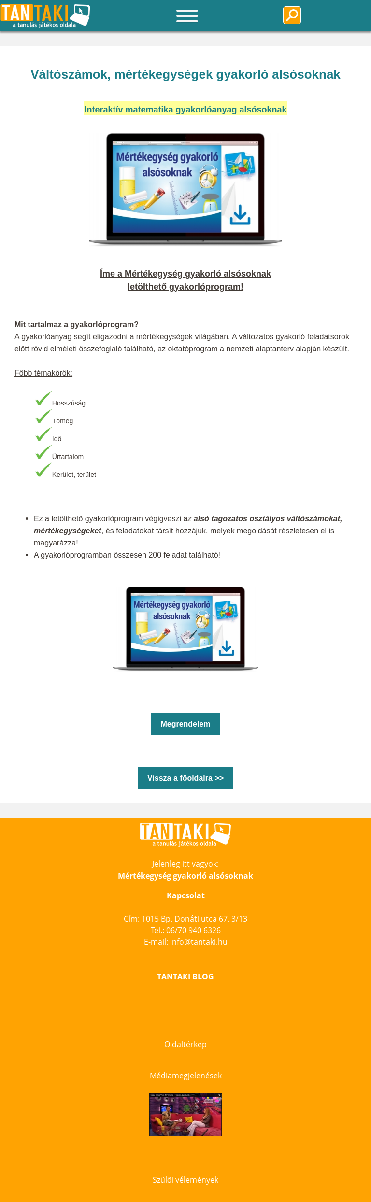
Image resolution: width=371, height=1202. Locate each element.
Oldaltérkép (185, 1044)
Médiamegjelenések (186, 1075)
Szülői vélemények (185, 1179)
